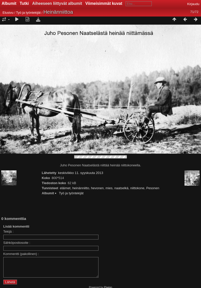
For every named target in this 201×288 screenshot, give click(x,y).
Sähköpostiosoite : (16, 243)
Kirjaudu (193, 4)
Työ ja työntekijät (28, 12)
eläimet (65, 188)
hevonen (97, 188)
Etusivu (8, 12)
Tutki (24, 3)
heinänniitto (80, 188)
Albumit (9, 3)
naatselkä (121, 188)
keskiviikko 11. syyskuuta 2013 (80, 173)
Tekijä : (8, 231)
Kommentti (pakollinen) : (21, 254)
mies (109, 188)
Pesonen (152, 188)
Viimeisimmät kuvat (103, 3)
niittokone (137, 188)
